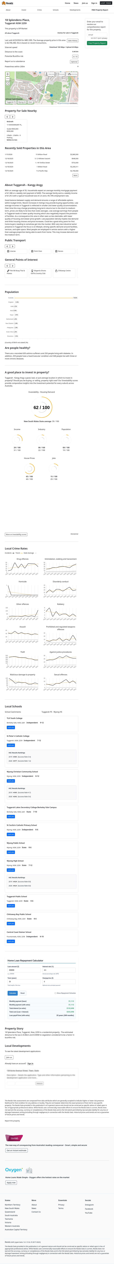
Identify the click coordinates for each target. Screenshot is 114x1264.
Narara (59, 251)
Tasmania (9, 1219)
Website (40, 1083)
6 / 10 (75, 56)
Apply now (11, 1182)
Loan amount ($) (24, 970)
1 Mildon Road (42, 167)
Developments (75, 10)
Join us (85, 3)
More (75, 175)
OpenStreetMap (64, 103)
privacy (104, 38)
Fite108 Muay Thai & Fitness (16, 271)
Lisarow (11, 251)
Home (67, 3)
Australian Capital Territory (16, 1229)
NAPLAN (11, 727)
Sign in (94, 3)
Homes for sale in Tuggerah (68, 33)
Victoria (8, 1222)
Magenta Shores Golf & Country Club (38, 271)
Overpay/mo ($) (59, 981)
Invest (24, 10)
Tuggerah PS (11, 102)
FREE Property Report (100, 10)
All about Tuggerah (12, 33)
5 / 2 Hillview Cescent (42, 158)
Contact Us (36, 1212)
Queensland (10, 1212)
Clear (30, 102)
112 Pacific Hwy (42, 171)
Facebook (89, 1209)
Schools (55, 10)
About (8, 10)
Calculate (12, 993)
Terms (60, 1208)
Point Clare (36, 251)
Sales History (72, 41)
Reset (23, 993)
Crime (39, 10)
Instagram (89, 1205)
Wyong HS (22, 102)
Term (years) (24, 981)
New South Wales (12, 1208)
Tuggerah (10, 23)
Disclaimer (74, 534)
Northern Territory (12, 1205)
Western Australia (12, 1226)
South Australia (11, 1215)
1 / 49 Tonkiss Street (42, 163)
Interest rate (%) (59, 970)
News (76, 3)
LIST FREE (106, 3)
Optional (74, 62)
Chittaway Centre (63, 270)
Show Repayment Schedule (65, 993)
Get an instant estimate (16, 1150)
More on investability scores (16, 534)
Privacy (61, 1205)
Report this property (12, 1121)
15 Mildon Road (41, 154)
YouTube (88, 1213)
